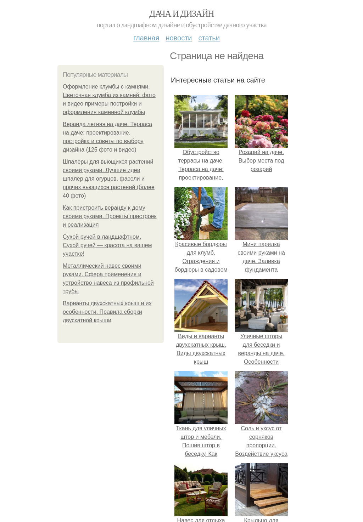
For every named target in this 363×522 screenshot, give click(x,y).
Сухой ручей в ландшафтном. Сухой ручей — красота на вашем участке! (107, 245)
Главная (146, 38)
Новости (179, 38)
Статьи (208, 38)
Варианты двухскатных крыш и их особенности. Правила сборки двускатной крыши (107, 311)
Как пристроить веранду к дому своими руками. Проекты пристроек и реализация (110, 216)
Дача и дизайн (181, 13)
